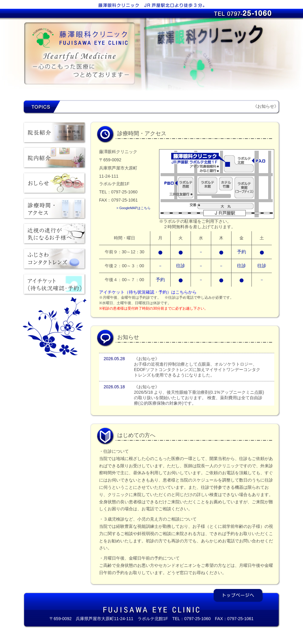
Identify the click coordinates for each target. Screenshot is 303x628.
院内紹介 (54, 159)
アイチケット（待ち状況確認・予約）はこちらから (148, 292)
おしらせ (54, 184)
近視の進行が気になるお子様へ (54, 235)
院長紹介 (54, 133)
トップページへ (239, 596)
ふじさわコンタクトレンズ (54, 260)
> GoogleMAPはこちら (133, 208)
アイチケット (54, 286)
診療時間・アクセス (54, 210)
